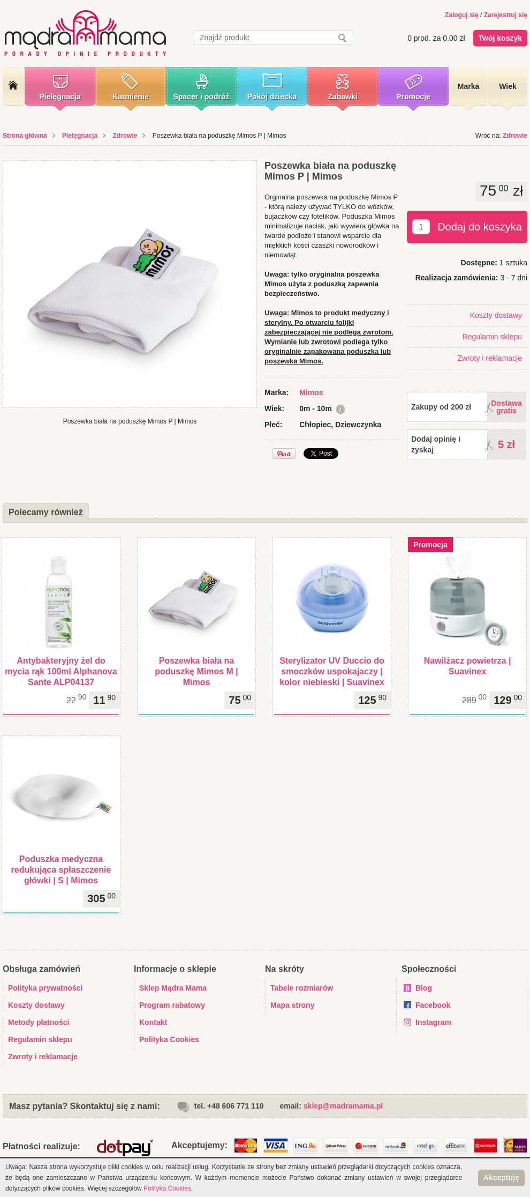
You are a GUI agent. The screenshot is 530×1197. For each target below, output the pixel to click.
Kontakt (153, 1022)
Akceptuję (501, 1177)
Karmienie (130, 96)
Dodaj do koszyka (479, 227)
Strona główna (25, 135)
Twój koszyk (500, 38)
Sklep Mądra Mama (173, 988)
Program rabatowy (172, 1005)
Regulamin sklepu (492, 336)
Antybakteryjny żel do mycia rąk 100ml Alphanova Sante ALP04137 (61, 671)
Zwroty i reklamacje (489, 358)
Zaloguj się (462, 15)
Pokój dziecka (272, 96)
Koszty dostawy (496, 315)
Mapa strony (292, 1005)
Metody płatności (38, 1022)
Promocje (413, 96)
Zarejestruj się (505, 15)
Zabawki (342, 96)
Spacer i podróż (201, 96)
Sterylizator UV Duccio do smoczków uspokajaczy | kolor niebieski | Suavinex (331, 671)
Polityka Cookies (169, 1039)
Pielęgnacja (59, 96)
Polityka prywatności (45, 988)
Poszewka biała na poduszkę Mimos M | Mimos (196, 671)
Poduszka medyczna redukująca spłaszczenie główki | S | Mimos (61, 869)
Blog (423, 988)
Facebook (432, 1005)
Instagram (433, 1022)
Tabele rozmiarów (301, 988)
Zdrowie (124, 135)
